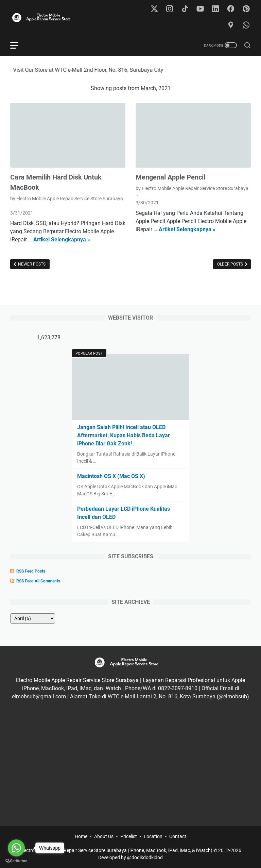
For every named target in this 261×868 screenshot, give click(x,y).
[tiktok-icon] (185, 9)
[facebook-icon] (231, 9)
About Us (104, 836)
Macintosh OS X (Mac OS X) (111, 476)
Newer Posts (31, 264)
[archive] (32, 618)
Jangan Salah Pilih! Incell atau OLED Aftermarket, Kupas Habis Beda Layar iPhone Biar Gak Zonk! (123, 435)
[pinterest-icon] (246, 9)
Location (153, 836)
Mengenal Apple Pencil (170, 177)
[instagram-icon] (169, 9)
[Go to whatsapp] (16, 847)
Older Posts (230, 264)
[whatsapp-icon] (246, 25)
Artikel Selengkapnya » (61, 239)
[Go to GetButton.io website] (16, 861)
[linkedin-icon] (215, 9)
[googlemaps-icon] (231, 25)
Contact (177, 836)
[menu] (18, 45)
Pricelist (128, 836)
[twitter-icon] (154, 9)
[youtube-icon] (200, 9)
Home (81, 836)
